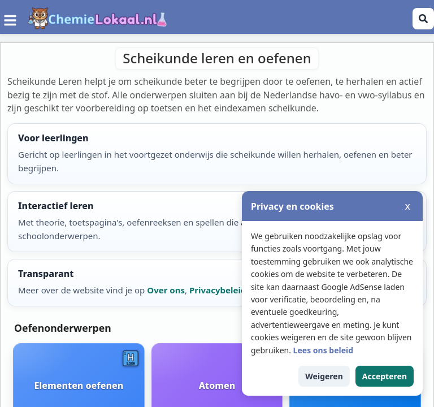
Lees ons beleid (323, 350)
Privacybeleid (217, 290)
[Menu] (10, 18)
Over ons (166, 290)
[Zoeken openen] (423, 18)
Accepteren (384, 376)
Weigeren (323, 376)
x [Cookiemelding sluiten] (408, 206)
